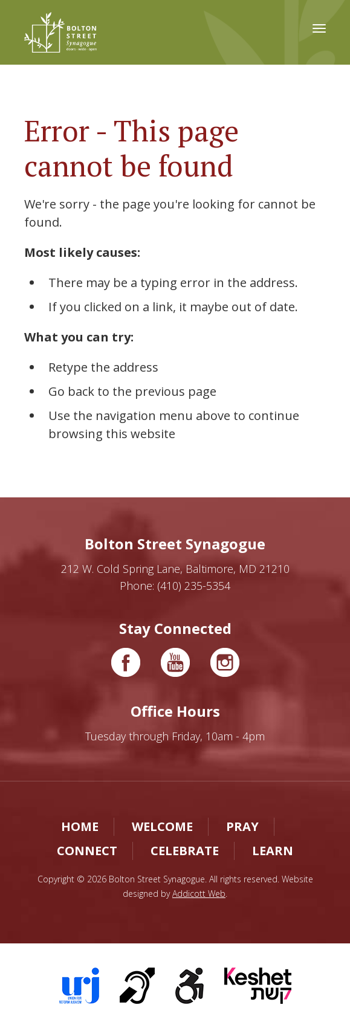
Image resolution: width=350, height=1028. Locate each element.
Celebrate (185, 850)
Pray (242, 826)
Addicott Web (198, 893)
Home (80, 826)
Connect (87, 850)
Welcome (162, 826)
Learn (272, 850)
